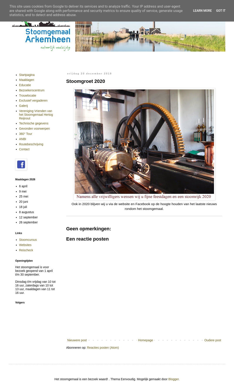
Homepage (145, 340)
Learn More (202, 10)
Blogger (173, 379)
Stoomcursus (28, 239)
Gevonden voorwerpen (34, 128)
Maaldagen (26, 80)
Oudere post (212, 340)
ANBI (22, 139)
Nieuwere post (77, 340)
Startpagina (27, 75)
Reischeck (26, 250)
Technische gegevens (34, 123)
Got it (221, 10)
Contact (24, 149)
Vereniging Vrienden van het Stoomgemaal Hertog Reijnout (36, 114)
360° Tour (25, 134)
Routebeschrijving (31, 144)
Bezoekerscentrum (32, 90)
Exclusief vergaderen (33, 100)
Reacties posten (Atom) (103, 347)
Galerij (23, 105)
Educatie (25, 85)
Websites (25, 245)
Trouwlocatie (27, 95)
